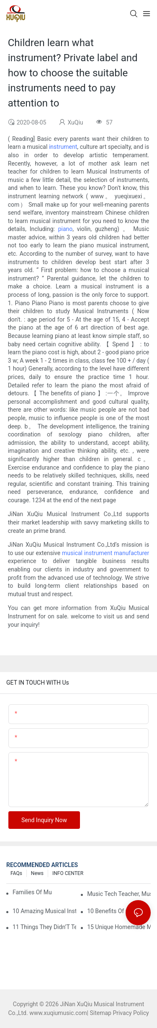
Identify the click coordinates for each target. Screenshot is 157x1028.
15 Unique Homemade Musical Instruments (119, 927)
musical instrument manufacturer (105, 553)
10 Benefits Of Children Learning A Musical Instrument (119, 911)
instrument (63, 146)
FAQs (16, 873)
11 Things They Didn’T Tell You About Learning (44, 927)
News (37, 873)
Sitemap (100, 1013)
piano (65, 229)
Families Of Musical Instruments (32, 892)
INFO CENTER (67, 873)
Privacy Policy (131, 1013)
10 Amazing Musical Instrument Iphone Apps (44, 911)
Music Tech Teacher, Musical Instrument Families (119, 893)
